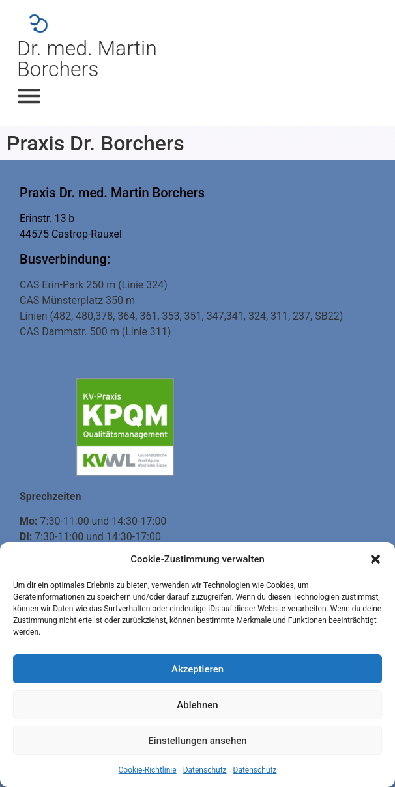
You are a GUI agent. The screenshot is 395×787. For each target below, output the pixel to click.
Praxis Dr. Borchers (95, 143)
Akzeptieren (197, 669)
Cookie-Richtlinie (148, 770)
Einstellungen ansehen (197, 741)
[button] (375, 559)
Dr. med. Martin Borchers (87, 58)
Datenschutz (205, 770)
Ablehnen (197, 705)
